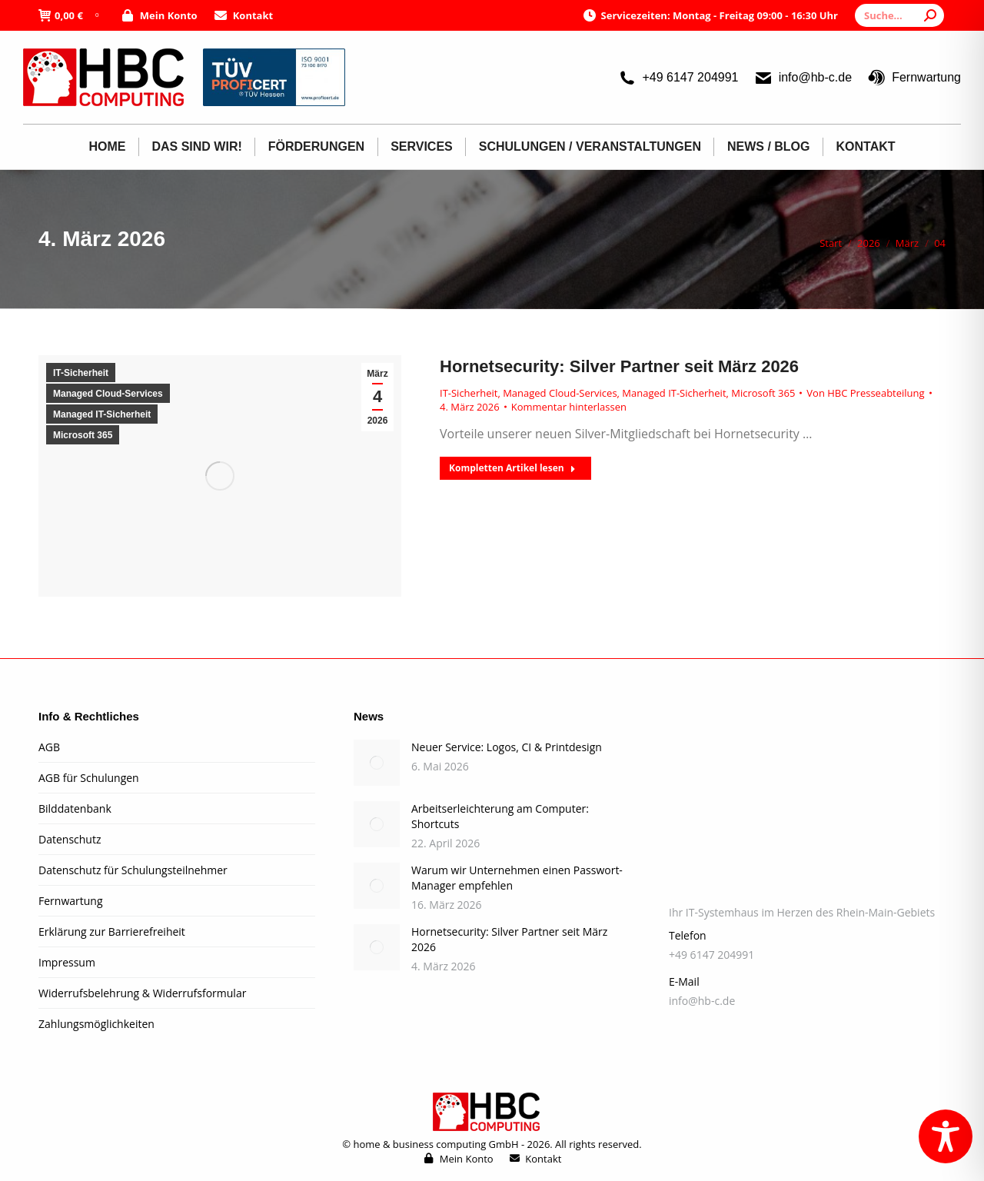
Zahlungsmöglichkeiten (96, 1023)
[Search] (899, 15)
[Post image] (377, 763)
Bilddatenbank (74, 808)
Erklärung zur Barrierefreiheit (111, 931)
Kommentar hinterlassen (569, 407)
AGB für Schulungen (88, 777)
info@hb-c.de (803, 77)
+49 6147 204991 (677, 77)
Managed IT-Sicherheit (102, 414)
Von (865, 393)
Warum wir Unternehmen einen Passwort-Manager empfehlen (517, 878)
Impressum (66, 962)
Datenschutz (69, 839)
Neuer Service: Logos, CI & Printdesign (506, 747)
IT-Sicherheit (80, 373)
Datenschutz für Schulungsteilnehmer (133, 870)
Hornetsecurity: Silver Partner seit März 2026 (619, 366)
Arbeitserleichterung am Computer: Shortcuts (500, 816)
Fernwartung (914, 77)
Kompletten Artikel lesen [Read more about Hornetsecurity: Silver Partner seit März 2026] (512, 467)
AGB (49, 747)
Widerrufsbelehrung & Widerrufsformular (142, 993)
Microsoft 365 (82, 435)
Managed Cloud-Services (108, 393)
